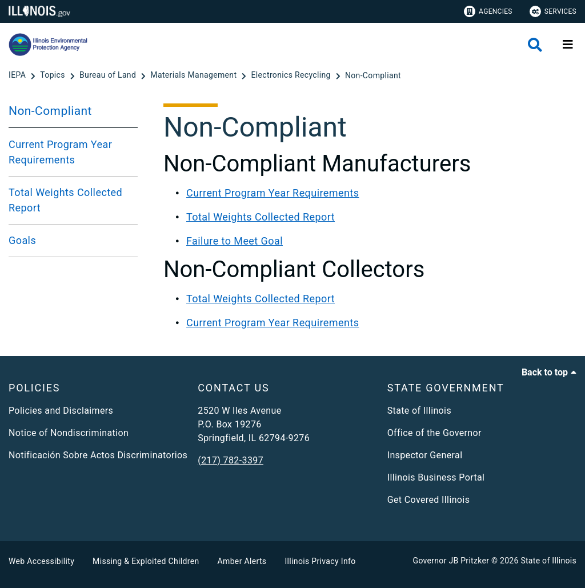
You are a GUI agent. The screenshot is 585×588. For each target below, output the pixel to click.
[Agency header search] (535, 45)
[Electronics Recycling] (292, 75)
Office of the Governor (434, 432)
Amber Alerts (242, 561)
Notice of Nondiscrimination (69, 432)
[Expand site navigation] (567, 44)
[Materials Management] (194, 75)
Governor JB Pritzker (451, 560)
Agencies (488, 11)
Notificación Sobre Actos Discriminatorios (98, 455)
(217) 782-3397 (230, 460)
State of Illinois (419, 410)
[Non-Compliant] (373, 75)
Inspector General (425, 455)
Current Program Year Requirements (60, 152)
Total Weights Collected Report (65, 200)
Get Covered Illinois (428, 499)
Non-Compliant (50, 111)
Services (553, 11)
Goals (22, 240)
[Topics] (53, 75)
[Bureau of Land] (108, 75)
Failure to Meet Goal (234, 241)
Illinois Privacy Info (320, 561)
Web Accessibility (41, 561)
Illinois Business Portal (436, 477)
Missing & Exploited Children (146, 561)
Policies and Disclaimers (61, 410)
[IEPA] (18, 75)
